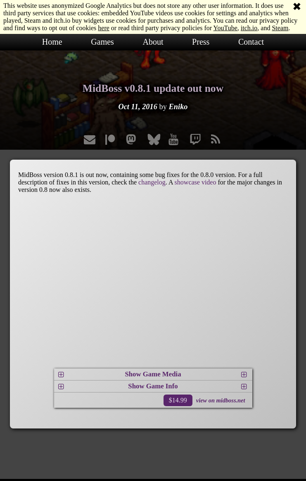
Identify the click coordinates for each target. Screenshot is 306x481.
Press (200, 41)
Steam (280, 27)
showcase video (195, 182)
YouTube (225, 27)
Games (102, 41)
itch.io (249, 27)
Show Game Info (153, 386)
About (152, 41)
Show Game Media (153, 374)
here (103, 27)
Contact (251, 41)
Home (52, 41)
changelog (152, 182)
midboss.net (230, 400)
